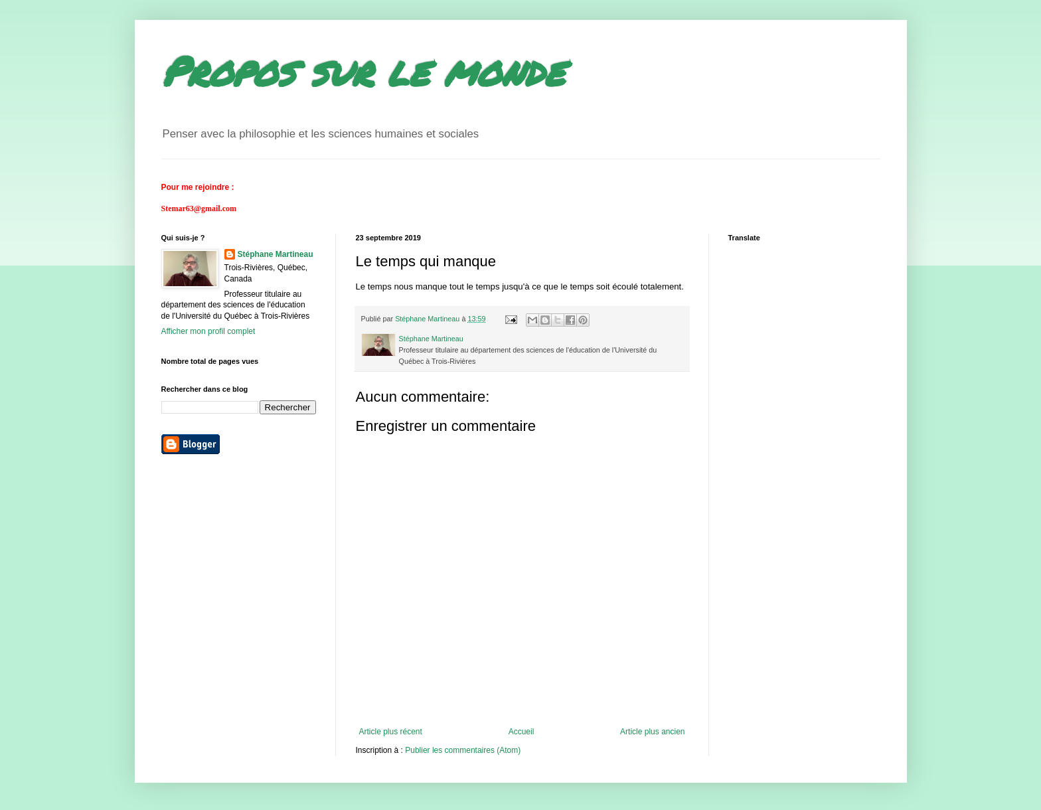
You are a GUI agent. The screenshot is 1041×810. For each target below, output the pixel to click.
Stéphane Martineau (275, 254)
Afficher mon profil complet (208, 331)
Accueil (521, 731)
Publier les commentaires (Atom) (462, 750)
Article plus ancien (652, 731)
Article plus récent (390, 731)
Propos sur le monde (362, 70)
